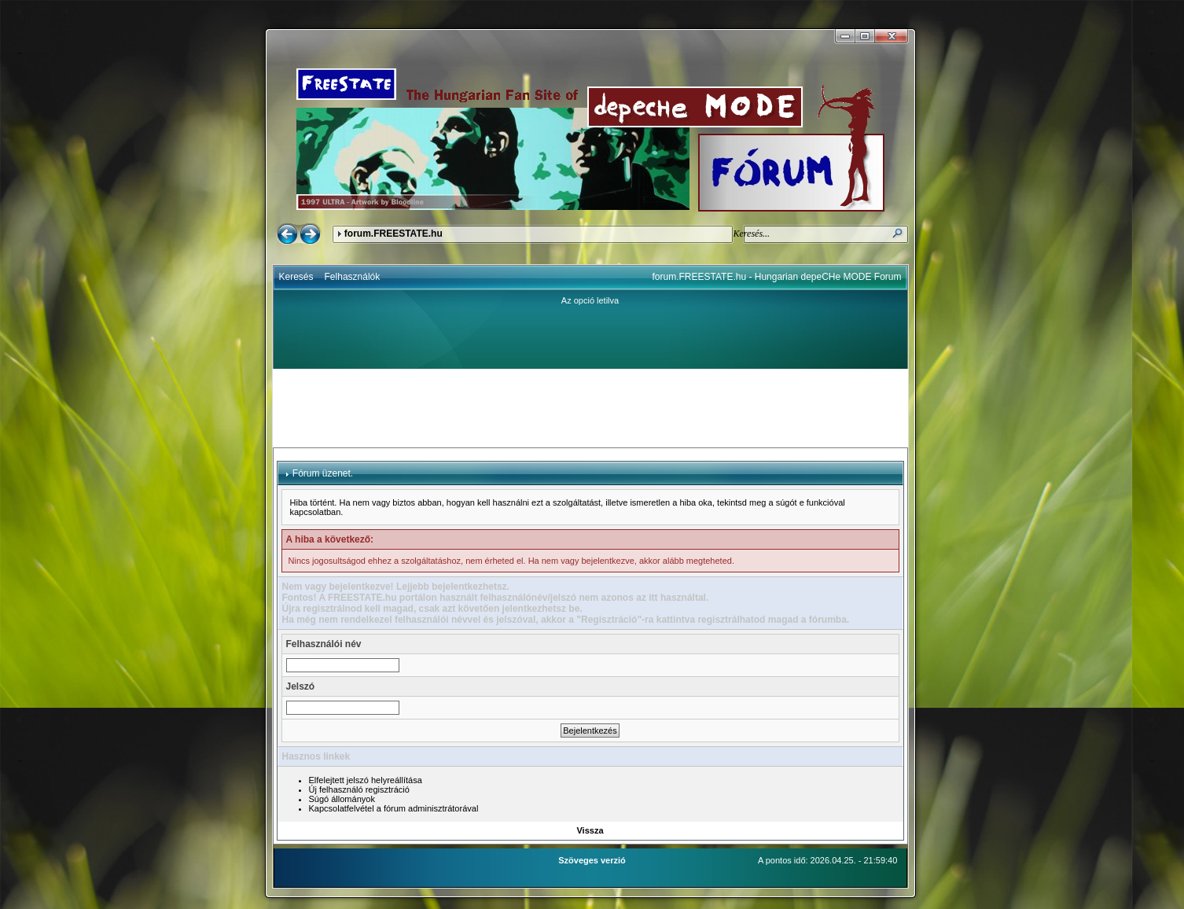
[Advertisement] (590, 408)
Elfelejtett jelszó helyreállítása (365, 780)
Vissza (589, 830)
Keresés (296, 276)
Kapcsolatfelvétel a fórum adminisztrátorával (394, 808)
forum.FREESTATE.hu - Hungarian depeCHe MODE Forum (777, 276)
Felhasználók (353, 276)
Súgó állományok (342, 799)
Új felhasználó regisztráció (359, 789)
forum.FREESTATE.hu (393, 233)
